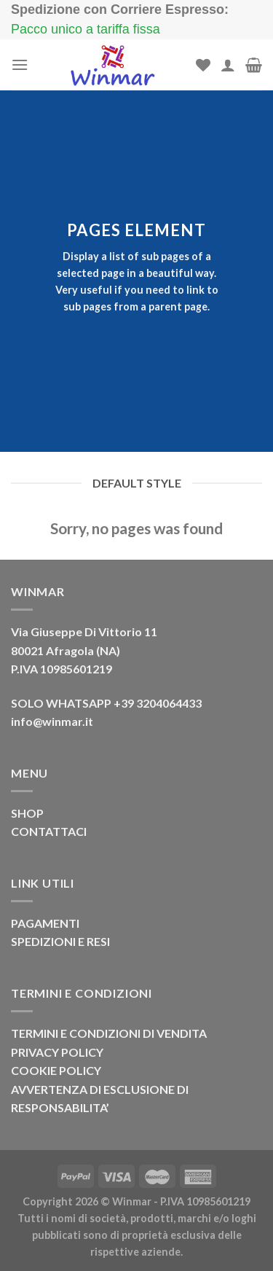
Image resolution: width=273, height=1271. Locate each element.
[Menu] (19, 64)
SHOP (27, 813)
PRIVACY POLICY (57, 1052)
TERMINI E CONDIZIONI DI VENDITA (109, 1033)
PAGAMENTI (45, 923)
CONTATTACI (49, 831)
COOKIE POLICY (56, 1070)
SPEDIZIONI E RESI (60, 941)
